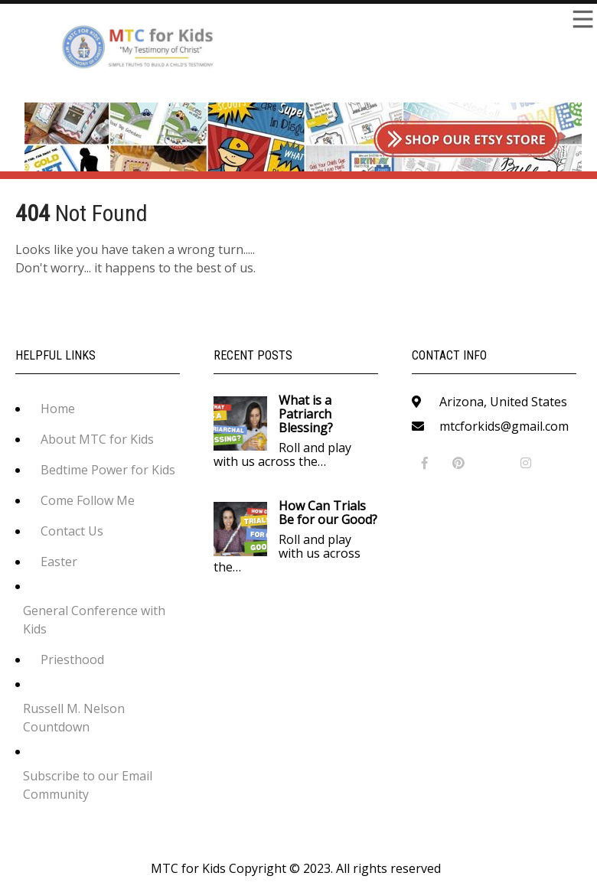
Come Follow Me (88, 500)
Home (58, 408)
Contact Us (72, 531)
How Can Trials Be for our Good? (328, 512)
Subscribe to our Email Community (87, 785)
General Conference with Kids (94, 619)
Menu (581, 19)
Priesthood (72, 659)
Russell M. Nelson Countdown (74, 717)
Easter (59, 561)
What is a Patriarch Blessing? (306, 414)
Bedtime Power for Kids (108, 469)
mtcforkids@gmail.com (504, 426)
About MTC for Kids (97, 439)
